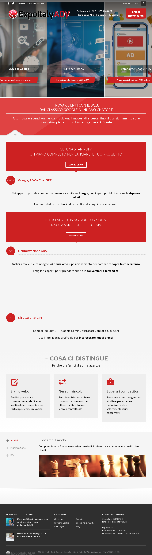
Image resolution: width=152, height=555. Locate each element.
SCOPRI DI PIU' (76, 163)
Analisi (12, 436)
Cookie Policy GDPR (85, 518)
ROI (10, 451)
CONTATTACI (76, 232)
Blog (78, 522)
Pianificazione (16, 444)
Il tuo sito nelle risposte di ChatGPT (72, 80)
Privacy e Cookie (61, 518)
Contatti (79, 514)
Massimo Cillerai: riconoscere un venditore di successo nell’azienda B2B (32, 517)
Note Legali (59, 522)
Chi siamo (58, 514)
